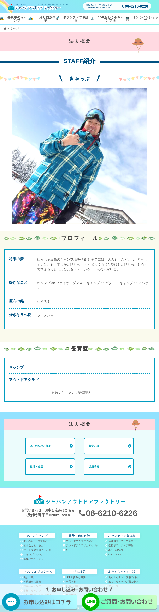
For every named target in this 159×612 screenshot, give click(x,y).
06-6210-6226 (135, 6)
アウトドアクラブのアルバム (80, 545)
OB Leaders (113, 554)
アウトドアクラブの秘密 (78, 541)
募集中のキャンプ (31, 559)
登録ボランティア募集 (119, 545)
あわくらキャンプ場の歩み (121, 581)
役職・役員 (36, 466)
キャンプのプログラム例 (35, 550)
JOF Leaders (114, 550)
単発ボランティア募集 (119, 541)
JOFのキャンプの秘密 (34, 541)
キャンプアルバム (31, 554)
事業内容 (93, 446)
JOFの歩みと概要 (40, 446)
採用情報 (93, 466)
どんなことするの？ (33, 545)
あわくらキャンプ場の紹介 (121, 577)
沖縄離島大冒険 (30, 581)
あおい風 (27, 577)
